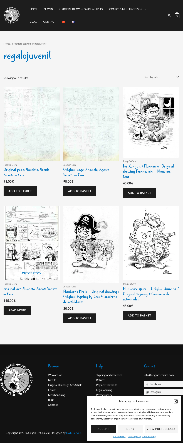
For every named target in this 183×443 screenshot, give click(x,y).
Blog (150, 9)
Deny (130, 428)
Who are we (55, 375)
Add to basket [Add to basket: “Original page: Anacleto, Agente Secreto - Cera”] (20, 191)
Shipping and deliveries (109, 375)
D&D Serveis (73, 432)
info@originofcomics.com (159, 375)
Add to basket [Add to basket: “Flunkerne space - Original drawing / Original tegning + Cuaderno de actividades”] (139, 315)
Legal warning (148, 436)
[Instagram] (163, 392)
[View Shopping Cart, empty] (177, 15)
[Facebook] (163, 384)
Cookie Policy (119, 436)
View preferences (161, 428)
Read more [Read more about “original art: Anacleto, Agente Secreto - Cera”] (17, 310)
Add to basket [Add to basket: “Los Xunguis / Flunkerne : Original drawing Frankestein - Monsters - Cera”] (139, 192)
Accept (103, 428)
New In (46, 9)
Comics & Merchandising (121, 9)
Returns (100, 380)
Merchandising (57, 394)
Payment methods (106, 385)
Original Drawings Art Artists (77, 9)
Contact (35, 21)
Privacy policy (134, 436)
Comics (52, 390)
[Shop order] (160, 77)
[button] (176, 401)
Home (33, 9)
